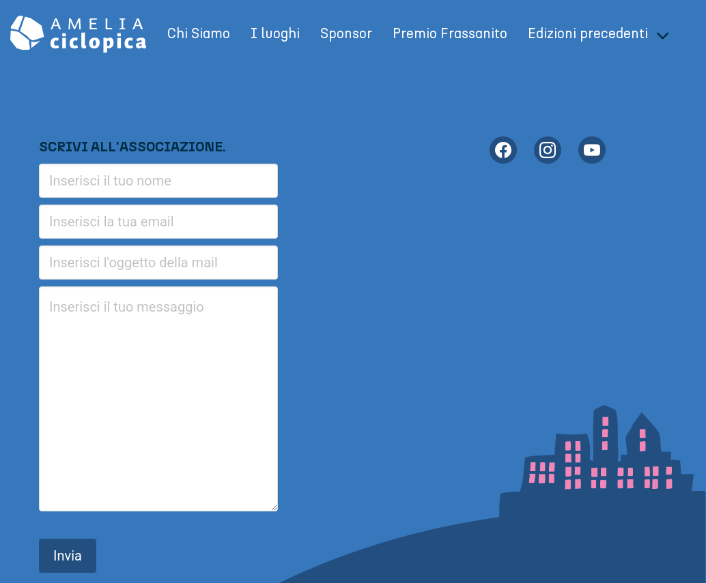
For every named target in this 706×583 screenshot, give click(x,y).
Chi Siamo (198, 34)
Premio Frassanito (450, 34)
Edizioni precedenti (588, 34)
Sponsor (346, 34)
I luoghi (275, 34)
